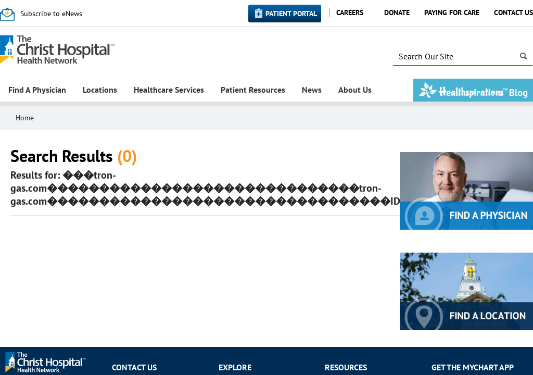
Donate (397, 12)
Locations (100, 89)
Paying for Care (451, 12)
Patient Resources (253, 89)
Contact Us (513, 12)
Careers (349, 12)
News (312, 89)
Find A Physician (37, 89)
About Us (355, 89)
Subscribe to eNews (51, 13)
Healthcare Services (169, 89)
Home (25, 117)
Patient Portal (291, 13)
